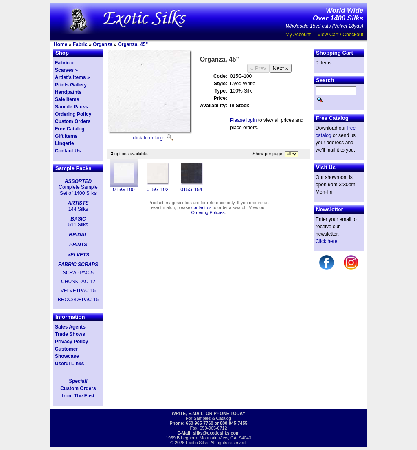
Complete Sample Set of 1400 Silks (78, 190)
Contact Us (68, 151)
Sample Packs (71, 107)
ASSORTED (78, 181)
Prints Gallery (71, 85)
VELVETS (78, 255)
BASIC (78, 219)
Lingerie (64, 143)
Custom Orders (72, 121)
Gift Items (66, 136)
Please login (243, 120)
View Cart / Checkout (341, 35)
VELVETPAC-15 (78, 290)
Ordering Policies (207, 212)
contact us (201, 207)
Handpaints (68, 92)
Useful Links (69, 363)
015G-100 (123, 189)
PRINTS (78, 244)
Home (60, 44)
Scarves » (66, 70)
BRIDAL (78, 235)
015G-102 (157, 189)
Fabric (80, 44)
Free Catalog (70, 129)
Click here (326, 241)
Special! (78, 381)
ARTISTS (78, 203)
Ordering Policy (73, 114)
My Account (298, 35)
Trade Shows (70, 334)
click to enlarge (149, 138)
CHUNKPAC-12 (78, 282)
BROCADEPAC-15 (78, 299)
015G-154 (191, 189)
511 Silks (78, 224)
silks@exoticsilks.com (216, 432)
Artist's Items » (72, 77)
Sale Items (67, 99)
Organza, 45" (133, 44)
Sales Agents (70, 327)
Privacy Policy (71, 341)
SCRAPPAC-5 (78, 273)
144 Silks (78, 209)
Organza (102, 44)
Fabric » (64, 63)
